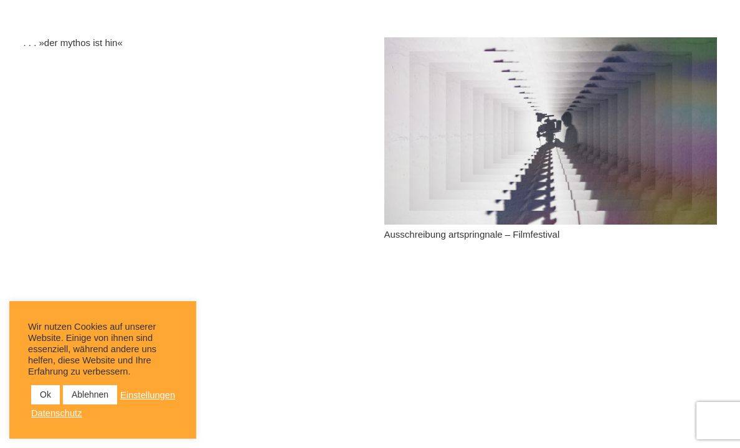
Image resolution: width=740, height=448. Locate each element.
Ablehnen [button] (90, 394)
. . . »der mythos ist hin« (73, 42)
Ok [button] (45, 394)
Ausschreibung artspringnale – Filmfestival (472, 234)
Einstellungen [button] (147, 395)
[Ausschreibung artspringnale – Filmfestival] (550, 131)
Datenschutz (56, 413)
